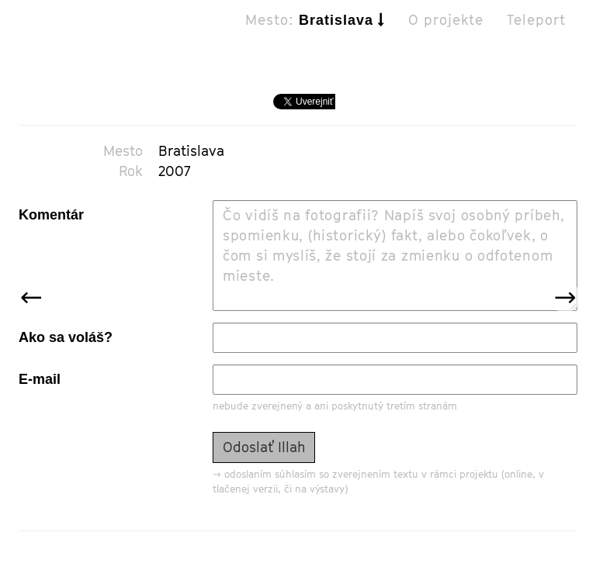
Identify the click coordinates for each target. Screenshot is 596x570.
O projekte (445, 34)
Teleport (536, 34)
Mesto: (315, 34)
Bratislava (191, 150)
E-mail (40, 379)
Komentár (51, 215)
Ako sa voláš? (66, 337)
